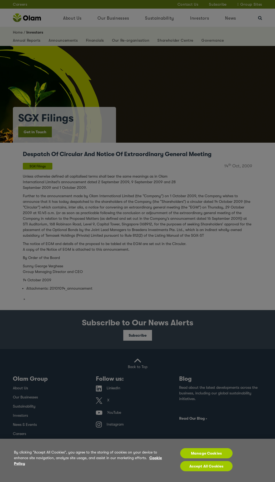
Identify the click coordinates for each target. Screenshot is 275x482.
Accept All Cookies (206, 466)
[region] (137, 460)
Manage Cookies (206, 453)
